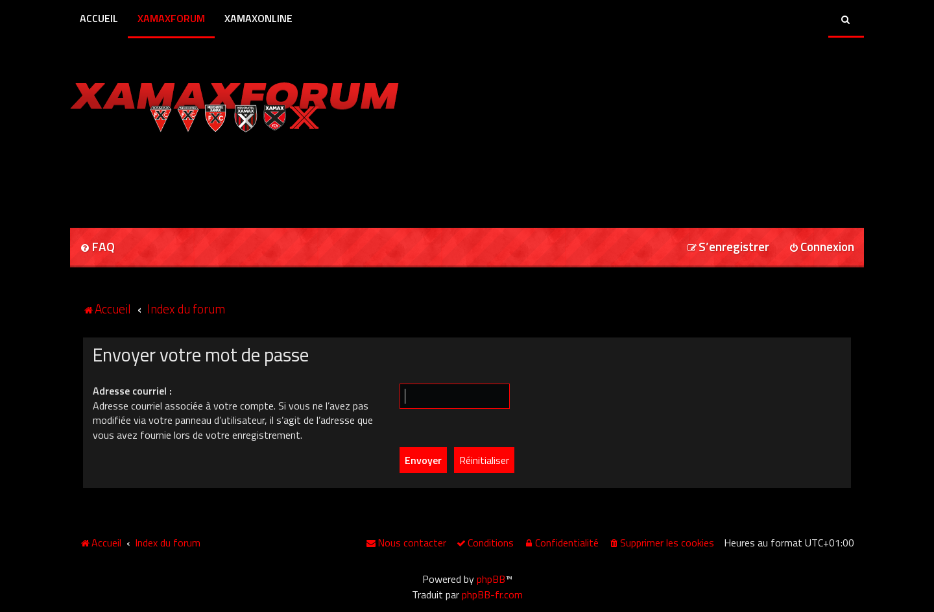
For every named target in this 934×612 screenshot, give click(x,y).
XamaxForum (171, 18)
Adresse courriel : (132, 390)
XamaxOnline (258, 18)
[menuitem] (97, 247)
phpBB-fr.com (492, 594)
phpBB (491, 579)
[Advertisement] (222, 175)
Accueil (99, 18)
